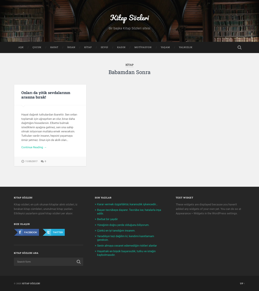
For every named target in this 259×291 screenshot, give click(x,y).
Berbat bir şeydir (107, 219)
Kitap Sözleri (129, 17)
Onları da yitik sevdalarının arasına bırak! (45, 94)
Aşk (21, 47)
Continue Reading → (34, 147)
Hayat (54, 47)
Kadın (121, 47)
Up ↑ (242, 283)
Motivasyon (143, 47)
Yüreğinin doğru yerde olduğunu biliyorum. (123, 225)
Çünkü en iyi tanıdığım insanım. (116, 230)
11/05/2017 (31, 161)
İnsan (71, 47)
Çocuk (37, 47)
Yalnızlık (185, 47)
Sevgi (104, 47)
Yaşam (165, 47)
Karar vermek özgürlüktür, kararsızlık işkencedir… (127, 204)
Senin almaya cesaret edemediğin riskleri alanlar (127, 245)
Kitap (88, 47)
